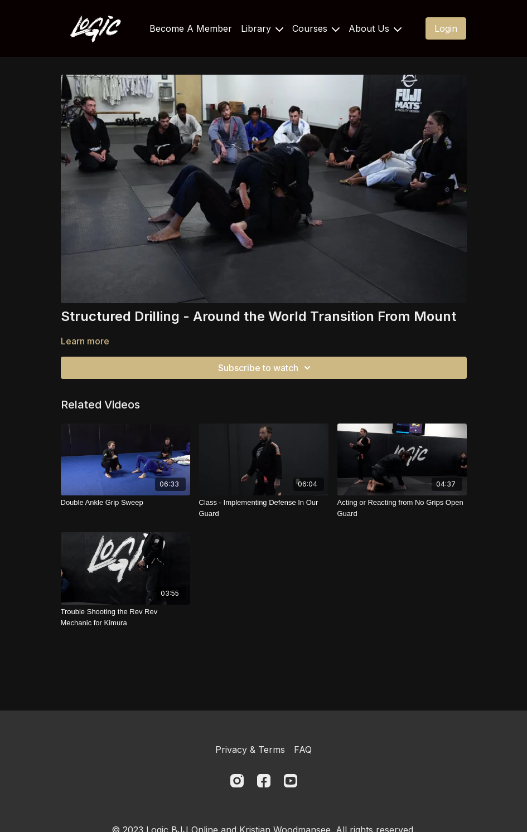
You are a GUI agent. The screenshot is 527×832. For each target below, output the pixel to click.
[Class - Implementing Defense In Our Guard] (263, 508)
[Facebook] (263, 780)
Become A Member (190, 28)
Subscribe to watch (266, 367)
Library (262, 28)
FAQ (303, 749)
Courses (316, 28)
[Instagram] (237, 780)
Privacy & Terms (250, 749)
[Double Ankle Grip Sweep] (125, 502)
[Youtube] (290, 780)
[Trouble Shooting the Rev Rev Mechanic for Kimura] (125, 617)
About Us (375, 28)
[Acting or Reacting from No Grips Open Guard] (402, 508)
